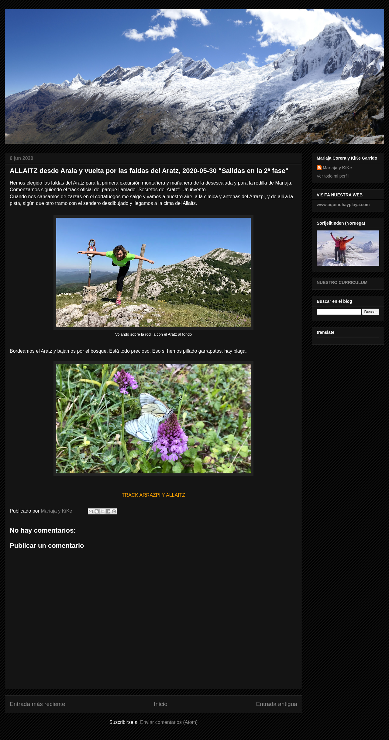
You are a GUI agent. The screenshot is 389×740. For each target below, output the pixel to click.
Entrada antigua (276, 704)
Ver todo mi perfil (333, 176)
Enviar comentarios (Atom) (169, 722)
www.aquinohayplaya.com (343, 204)
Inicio (160, 704)
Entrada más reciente (37, 704)
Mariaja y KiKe (337, 167)
